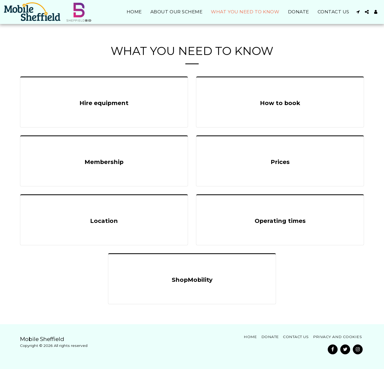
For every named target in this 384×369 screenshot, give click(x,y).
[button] (358, 12)
